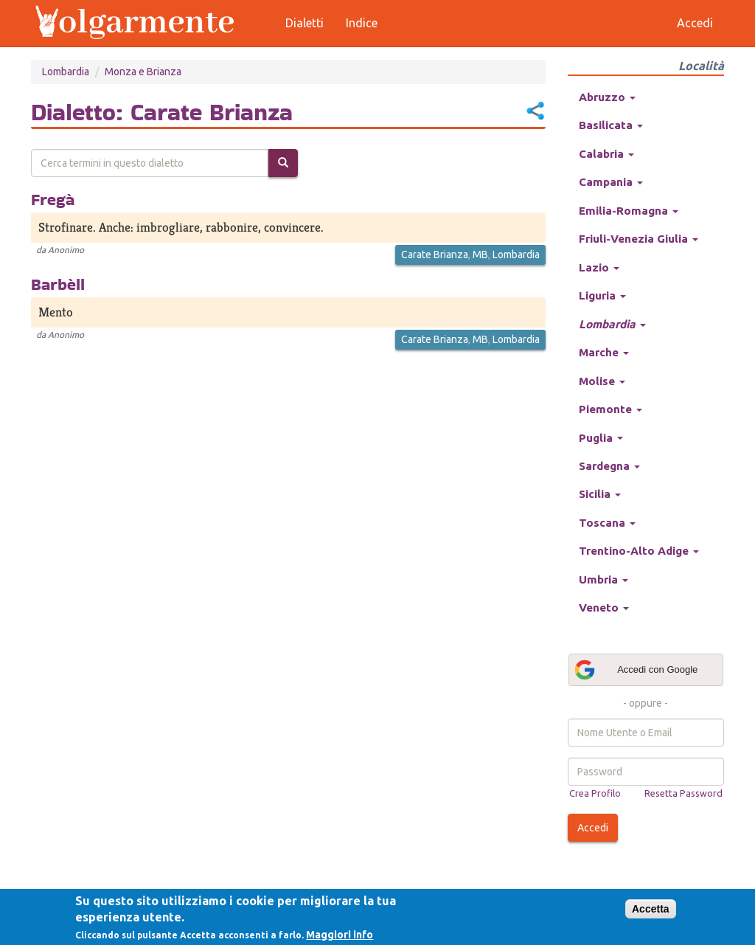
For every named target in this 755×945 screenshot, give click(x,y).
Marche (604, 352)
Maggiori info (339, 935)
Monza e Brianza (143, 71)
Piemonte (610, 409)
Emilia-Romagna (628, 210)
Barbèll (58, 284)
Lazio (599, 267)
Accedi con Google (635, 670)
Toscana (607, 522)
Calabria (606, 154)
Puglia (601, 438)
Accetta (650, 909)
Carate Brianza (434, 254)
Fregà (52, 199)
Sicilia (600, 494)
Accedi (592, 828)
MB (480, 254)
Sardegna (609, 466)
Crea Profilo (595, 793)
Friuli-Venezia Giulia (638, 238)
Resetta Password (683, 793)
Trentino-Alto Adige (639, 550)
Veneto (604, 607)
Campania (611, 182)
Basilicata (611, 125)
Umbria (603, 579)
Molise (602, 381)
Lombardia (65, 71)
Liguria (602, 295)
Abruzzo (607, 97)
